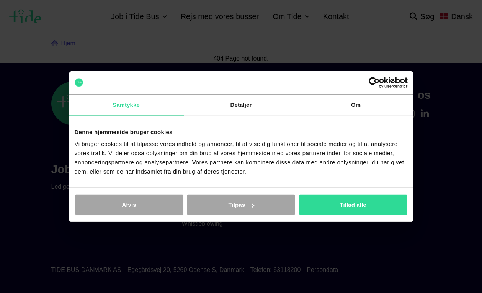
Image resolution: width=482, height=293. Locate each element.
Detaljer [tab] (241, 104)
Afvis (129, 204)
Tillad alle (353, 204)
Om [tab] (356, 104)
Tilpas (241, 204)
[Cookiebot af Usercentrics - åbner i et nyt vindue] (374, 82)
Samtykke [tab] (126, 104)
